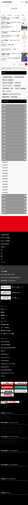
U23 (1, 250)
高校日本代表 (6, 97)
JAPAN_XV (18, 82)
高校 (2, 256)
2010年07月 (5, 176)
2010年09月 (5, 170)
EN (23, 1)
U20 (1, 253)
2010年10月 (5, 167)
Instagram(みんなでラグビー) (7, 372)
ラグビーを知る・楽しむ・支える (7, 274)
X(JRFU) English (4, 354)
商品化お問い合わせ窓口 (6, 330)
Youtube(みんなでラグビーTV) (7, 363)
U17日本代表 (14, 97)
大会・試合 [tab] (16, 15)
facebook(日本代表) (5, 344)
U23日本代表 (17, 85)
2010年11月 (5, 165)
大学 (12, 88)
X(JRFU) (2, 350)
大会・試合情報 (4, 271)
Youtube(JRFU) (4, 360)
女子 (4, 91)
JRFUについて (4, 309)
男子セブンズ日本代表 (8, 80)
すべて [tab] (3, 15)
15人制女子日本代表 (19, 77)
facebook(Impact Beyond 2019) (7, 347)
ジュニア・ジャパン (7, 85)
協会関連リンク (4, 315)
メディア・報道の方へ (5, 327)
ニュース (2, 268)
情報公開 (2, 312)
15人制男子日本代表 (7, 77)
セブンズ (9, 91)
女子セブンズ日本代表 (8, 82)
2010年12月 (5, 162)
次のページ (22, 64)
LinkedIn (2, 376)
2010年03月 (5, 187)
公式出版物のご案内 (5, 324)
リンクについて (13, 495)
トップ (2, 5)
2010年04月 (5, 184)
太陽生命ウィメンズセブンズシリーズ (11, 94)
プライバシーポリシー (21, 495)
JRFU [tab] (23, 15)
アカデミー (3, 262)
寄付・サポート (4, 321)
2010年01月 (5, 192)
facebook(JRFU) (4, 341)
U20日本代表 (6, 88)
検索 (2, 68)
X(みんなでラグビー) (5, 357)
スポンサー (3, 318)
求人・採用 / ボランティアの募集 (7, 333)
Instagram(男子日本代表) (6, 369)
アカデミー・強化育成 (20, 88)
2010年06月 (5, 178)
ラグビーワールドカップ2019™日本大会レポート (11, 277)
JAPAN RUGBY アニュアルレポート (8, 280)
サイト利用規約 (6, 495)
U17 (1, 259)
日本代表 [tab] (9, 15)
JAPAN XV (3, 247)
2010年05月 (5, 181)
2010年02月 (5, 189)
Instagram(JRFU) (4, 366)
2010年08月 (5, 173)
